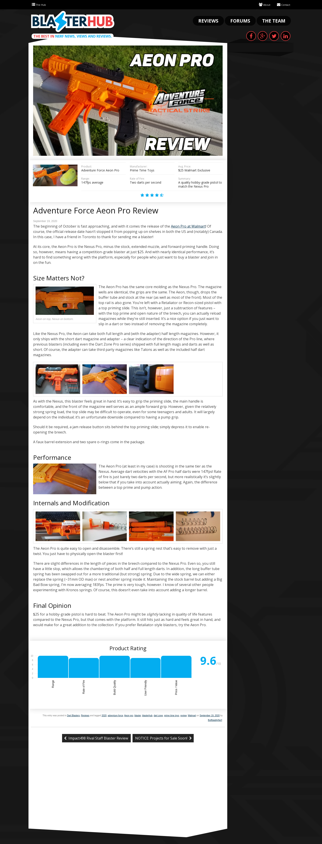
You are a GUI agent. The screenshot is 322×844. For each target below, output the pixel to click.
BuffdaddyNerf (215, 720)
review (183, 715)
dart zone (158, 715)
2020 (104, 715)
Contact (282, 4)
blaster (137, 715)
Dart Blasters (73, 715)
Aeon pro (128, 715)
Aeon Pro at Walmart (188, 226)
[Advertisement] (128, 795)
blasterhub (147, 715)
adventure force (115, 715)
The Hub (40, 4)
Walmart (192, 715)
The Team (273, 21)
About (262, 4)
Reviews (208, 21)
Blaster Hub (73, 21)
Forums (240, 21)
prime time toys (171, 715)
